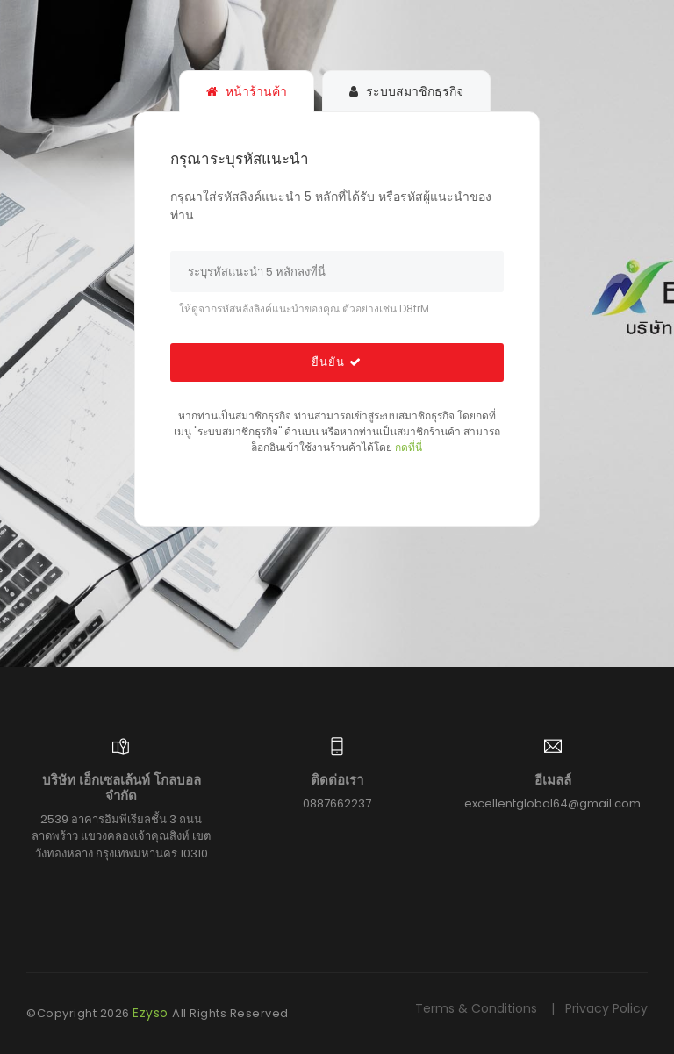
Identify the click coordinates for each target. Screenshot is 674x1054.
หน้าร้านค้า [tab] (246, 91)
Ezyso (152, 1013)
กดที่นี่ (408, 447)
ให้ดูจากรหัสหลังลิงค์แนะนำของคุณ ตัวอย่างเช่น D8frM (304, 308)
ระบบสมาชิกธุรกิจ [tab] (406, 91)
